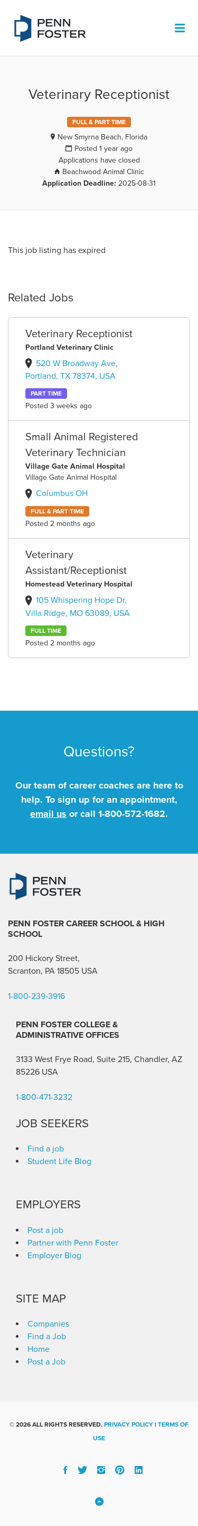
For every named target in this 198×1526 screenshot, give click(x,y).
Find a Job (46, 1336)
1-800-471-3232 (44, 1097)
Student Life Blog (59, 1161)
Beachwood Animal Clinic (103, 171)
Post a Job (46, 1362)
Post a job (45, 1230)
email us (48, 814)
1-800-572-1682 (131, 814)
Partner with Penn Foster (72, 1243)
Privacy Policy (128, 1424)
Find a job (45, 1149)
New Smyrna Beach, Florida (102, 137)
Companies (48, 1324)
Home (38, 1349)
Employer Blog (54, 1255)
